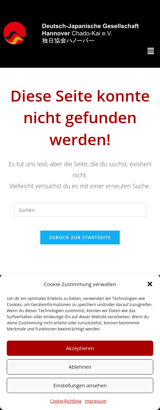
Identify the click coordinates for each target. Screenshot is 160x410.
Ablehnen (80, 366)
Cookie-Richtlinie (66, 401)
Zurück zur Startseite (80, 237)
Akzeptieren (80, 348)
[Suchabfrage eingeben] (80, 210)
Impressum (95, 401)
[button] (149, 284)
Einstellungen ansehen (80, 385)
